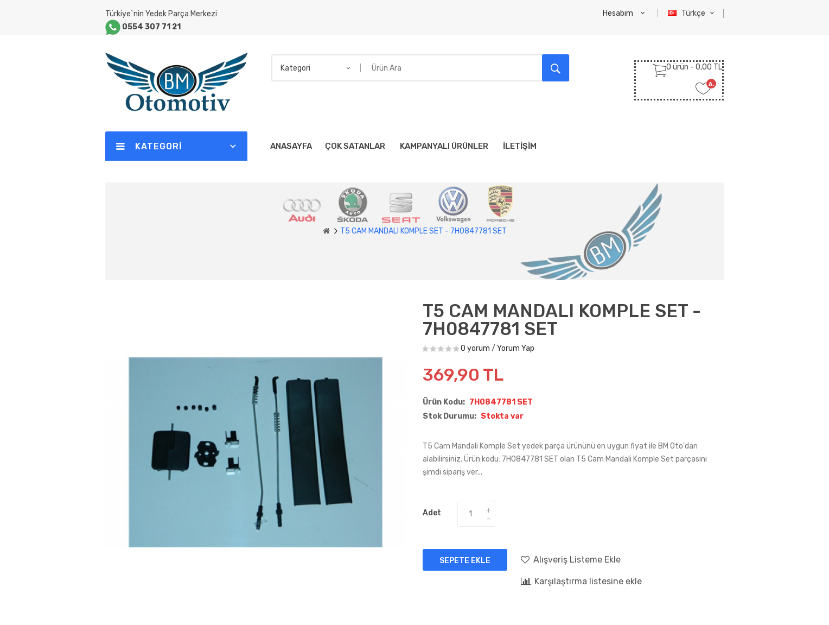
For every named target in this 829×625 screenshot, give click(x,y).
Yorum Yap (515, 348)
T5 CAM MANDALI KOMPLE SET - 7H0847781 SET (423, 231)
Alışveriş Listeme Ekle (571, 559)
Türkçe (692, 13)
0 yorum (475, 348)
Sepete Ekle (464, 560)
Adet (432, 512)
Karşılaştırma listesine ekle (581, 581)
